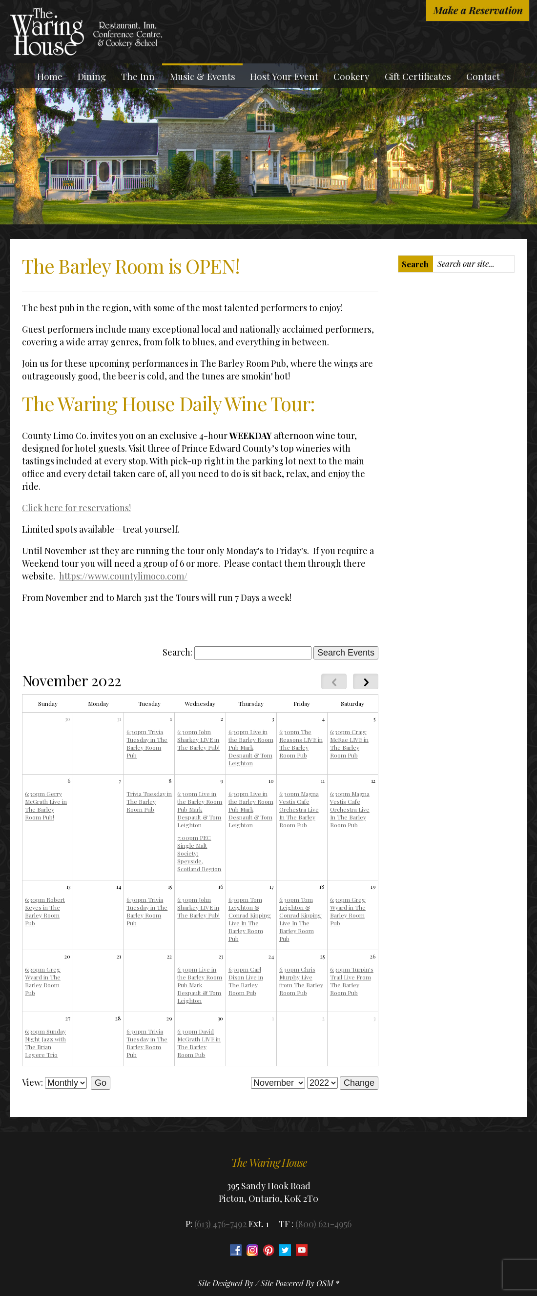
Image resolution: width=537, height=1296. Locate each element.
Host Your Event (284, 76)
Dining (92, 76)
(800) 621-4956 (323, 1224)
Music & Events (202, 76)
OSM (324, 1283)
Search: (177, 652)
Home (49, 76)
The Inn (138, 76)
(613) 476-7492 (221, 1224)
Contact (483, 76)
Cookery (351, 76)
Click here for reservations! (76, 508)
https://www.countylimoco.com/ (123, 576)
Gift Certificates (418, 76)
